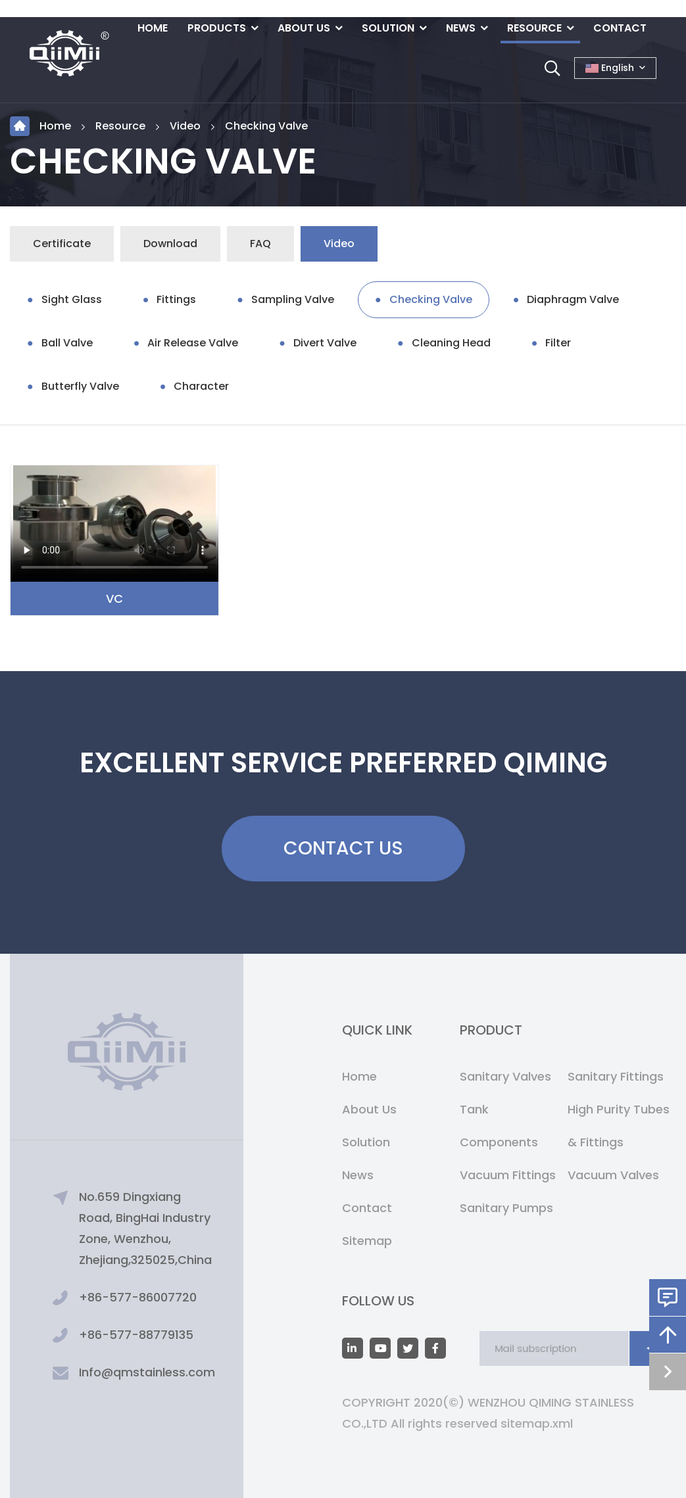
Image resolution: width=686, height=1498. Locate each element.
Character (201, 386)
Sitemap (367, 1240)
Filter (558, 342)
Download (170, 243)
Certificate (62, 243)
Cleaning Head (451, 342)
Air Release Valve (192, 342)
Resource (534, 27)
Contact (620, 27)
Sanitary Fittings (616, 1076)
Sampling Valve (292, 299)
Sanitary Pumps (506, 1208)
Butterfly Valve (80, 386)
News (461, 27)
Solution (388, 27)
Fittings (176, 299)
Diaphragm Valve (573, 299)
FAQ (260, 243)
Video (185, 125)
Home (152, 27)
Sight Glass (71, 299)
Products (216, 27)
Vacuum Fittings (508, 1175)
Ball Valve (67, 342)
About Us (304, 27)
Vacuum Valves (613, 1175)
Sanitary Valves (505, 1076)
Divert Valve (324, 342)
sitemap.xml (537, 1423)
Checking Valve (266, 125)
